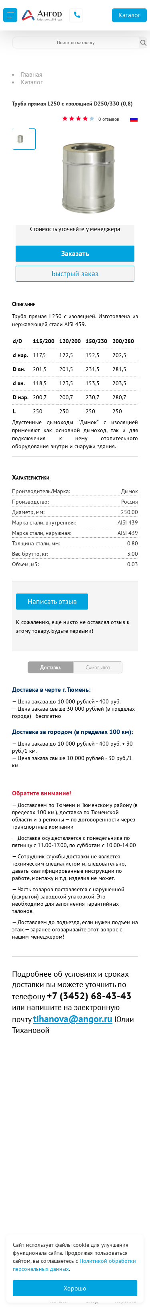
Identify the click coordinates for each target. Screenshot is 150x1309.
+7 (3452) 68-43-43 (89, 996)
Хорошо (75, 1288)
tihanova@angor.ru (72, 1018)
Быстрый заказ (75, 273)
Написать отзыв (52, 601)
